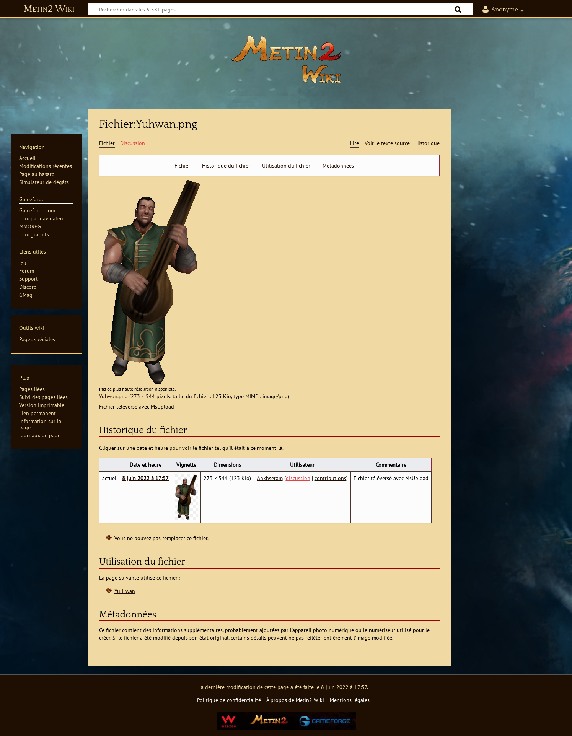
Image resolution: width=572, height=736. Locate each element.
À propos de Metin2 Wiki (295, 699)
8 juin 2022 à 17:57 (145, 478)
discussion (298, 478)
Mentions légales (350, 699)
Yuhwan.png (113, 396)
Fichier (182, 165)
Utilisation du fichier (286, 165)
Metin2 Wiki (49, 9)
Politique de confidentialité (229, 699)
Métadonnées (338, 165)
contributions (330, 478)
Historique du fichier (226, 165)
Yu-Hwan (124, 590)
